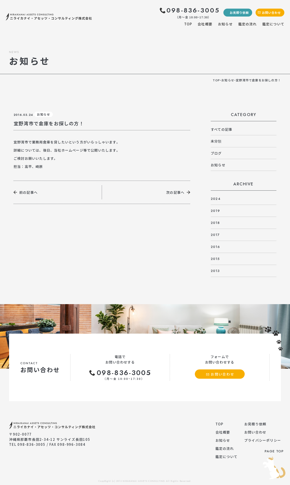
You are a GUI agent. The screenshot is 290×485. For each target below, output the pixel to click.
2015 (215, 258)
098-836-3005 (193, 10)
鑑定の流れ (247, 24)
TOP (188, 24)
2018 (215, 222)
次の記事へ (175, 192)
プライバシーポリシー (262, 440)
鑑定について (273, 24)
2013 (215, 270)
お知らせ (225, 24)
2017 (215, 234)
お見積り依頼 (239, 12)
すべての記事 (221, 129)
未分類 (216, 141)
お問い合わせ (271, 12)
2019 (215, 210)
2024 (215, 198)
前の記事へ (28, 192)
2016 (215, 246)
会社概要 (205, 24)
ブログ (216, 153)
